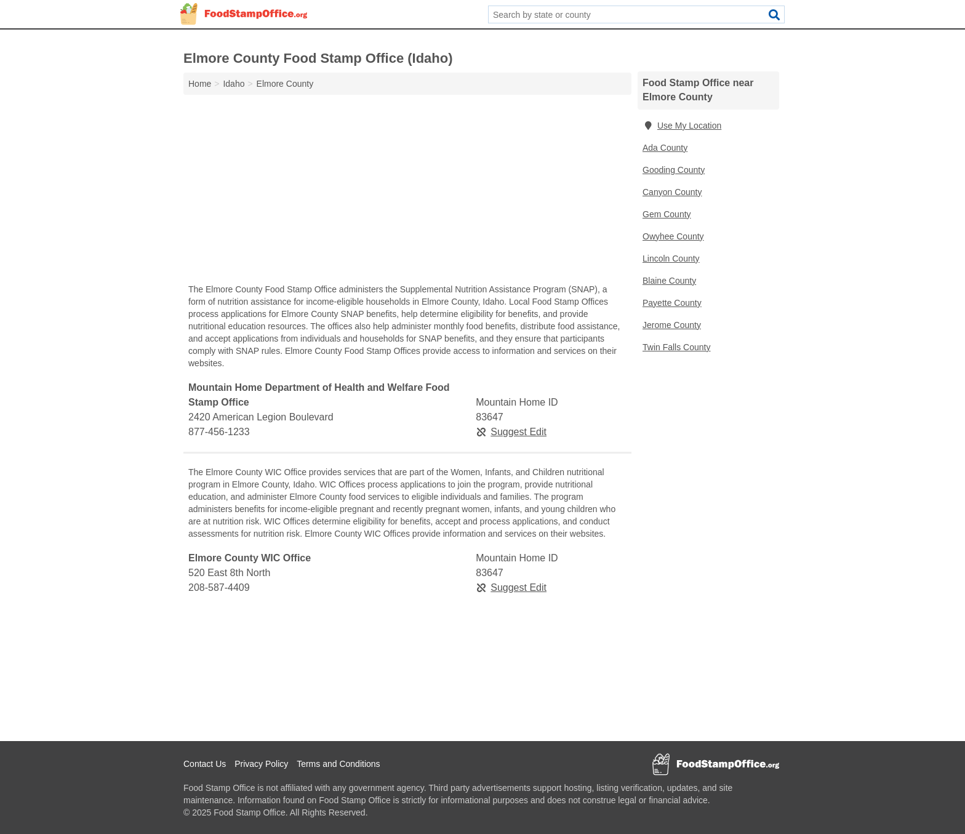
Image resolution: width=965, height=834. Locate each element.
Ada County (665, 148)
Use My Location (682, 125)
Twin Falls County (676, 347)
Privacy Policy (261, 764)
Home (199, 84)
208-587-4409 (219, 587)
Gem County (667, 214)
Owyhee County (673, 236)
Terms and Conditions (338, 764)
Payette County (672, 303)
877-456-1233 (219, 432)
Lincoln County (671, 258)
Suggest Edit (511, 432)
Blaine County (669, 281)
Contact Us (204, 764)
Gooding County (674, 170)
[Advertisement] (407, 192)
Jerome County (672, 325)
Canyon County (672, 192)
